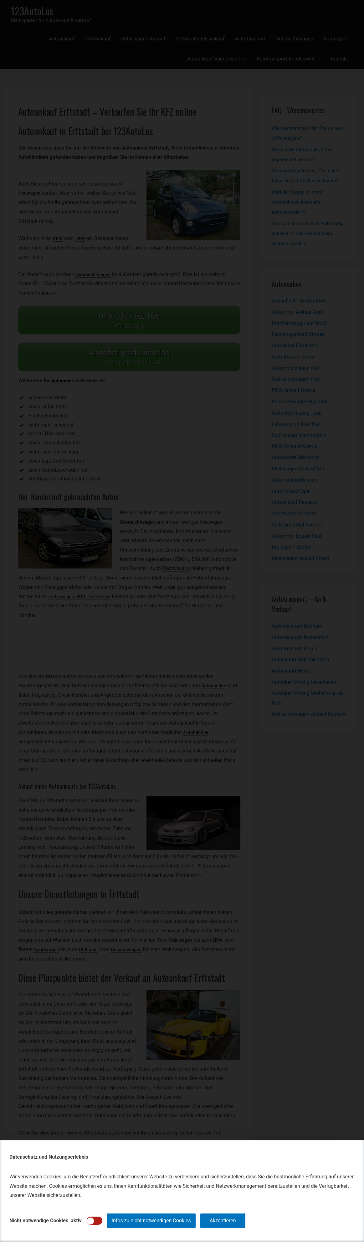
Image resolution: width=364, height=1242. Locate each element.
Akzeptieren (223, 1221)
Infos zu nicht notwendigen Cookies (151, 1221)
